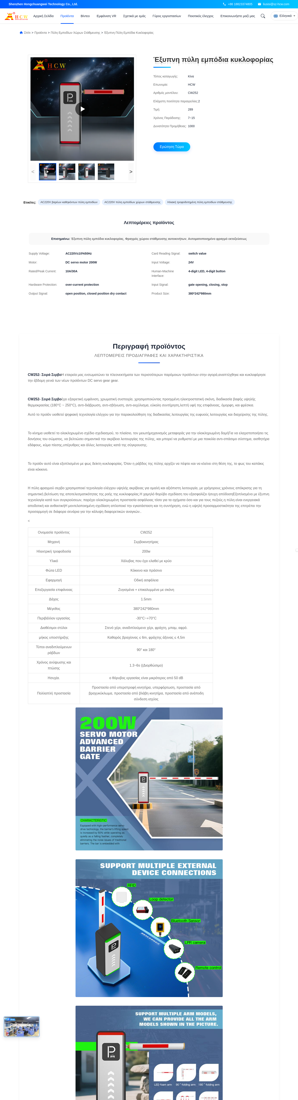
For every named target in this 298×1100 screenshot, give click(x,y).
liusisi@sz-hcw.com (276, 4)
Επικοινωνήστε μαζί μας (238, 16)
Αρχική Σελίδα (43, 16)
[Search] (263, 16)
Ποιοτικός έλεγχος (200, 16)
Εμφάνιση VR (106, 16)
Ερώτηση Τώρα (172, 147)
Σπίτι (27, 32)
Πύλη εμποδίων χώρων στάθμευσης (75, 32)
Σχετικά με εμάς (134, 16)
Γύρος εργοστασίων (167, 16)
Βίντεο (85, 16)
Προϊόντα (67, 16)
